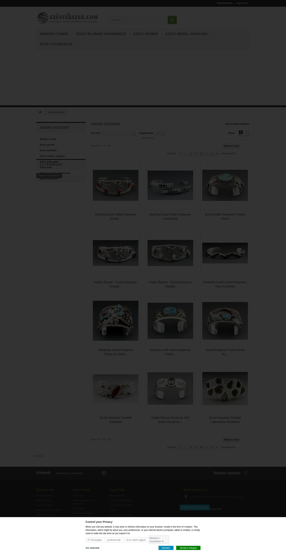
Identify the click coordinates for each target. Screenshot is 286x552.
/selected (92, 547)
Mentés (166, 547)
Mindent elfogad (188, 547)
